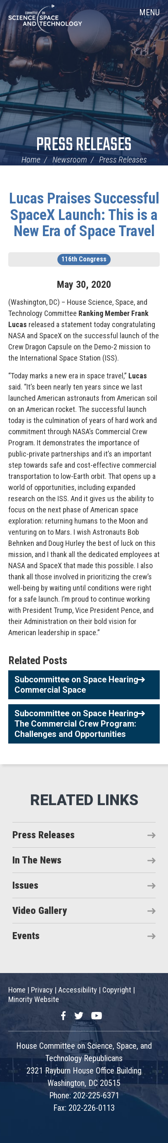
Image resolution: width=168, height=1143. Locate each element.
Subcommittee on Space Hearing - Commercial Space (79, 684)
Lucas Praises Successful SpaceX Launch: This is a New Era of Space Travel (84, 215)
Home (30, 160)
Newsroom (69, 160)
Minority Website (33, 999)
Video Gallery (39, 910)
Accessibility (77, 989)
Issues (25, 885)
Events (26, 936)
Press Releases (84, 145)
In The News (37, 860)
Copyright (116, 989)
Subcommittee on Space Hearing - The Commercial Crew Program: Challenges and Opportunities (79, 723)
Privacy (42, 989)
